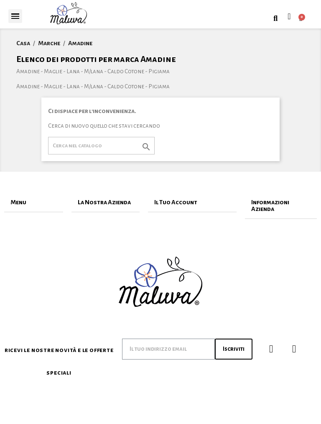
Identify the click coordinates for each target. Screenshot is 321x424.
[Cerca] (101, 145)
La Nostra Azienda (104, 202)
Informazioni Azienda (270, 205)
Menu (18, 202)
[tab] (33, 202)
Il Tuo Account (175, 202)
